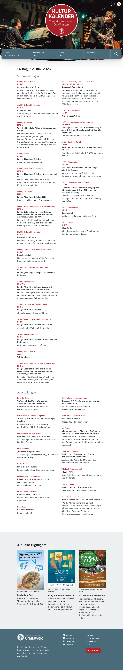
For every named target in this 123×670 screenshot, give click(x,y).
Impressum (91, 641)
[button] (119, 4)
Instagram (68, 641)
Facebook (68, 638)
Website (68, 635)
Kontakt (89, 635)
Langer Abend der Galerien (61, 595)
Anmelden (93, 650)
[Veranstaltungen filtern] (116, 54)
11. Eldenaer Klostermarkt (92, 596)
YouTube (68, 644)
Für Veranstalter (93, 638)
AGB (88, 644)
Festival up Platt (25, 595)
